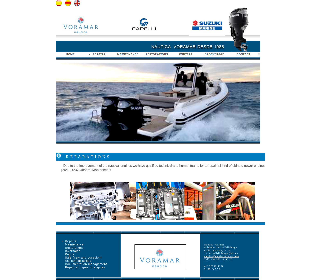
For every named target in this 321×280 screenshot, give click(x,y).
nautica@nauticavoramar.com (221, 256)
